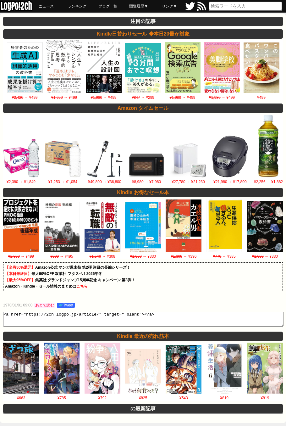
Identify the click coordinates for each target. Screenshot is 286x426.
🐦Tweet (65, 305)
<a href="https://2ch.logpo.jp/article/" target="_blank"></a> (143, 320)
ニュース (46, 6)
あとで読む (44, 305)
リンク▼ (169, 6)
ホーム (15, 6)
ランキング (77, 6)
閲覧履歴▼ (138, 6)
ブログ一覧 (107, 6)
